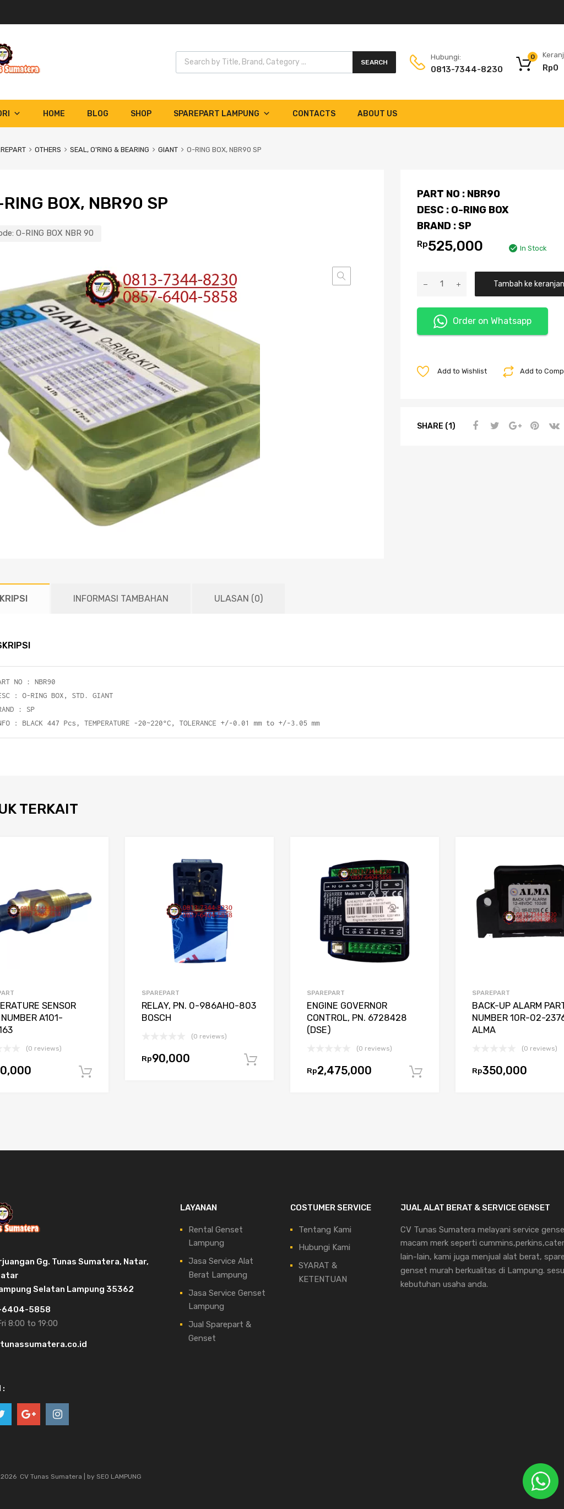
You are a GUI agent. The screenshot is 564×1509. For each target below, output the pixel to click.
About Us (377, 113)
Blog (98, 113)
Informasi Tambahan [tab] (121, 598)
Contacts (313, 113)
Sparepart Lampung (221, 113)
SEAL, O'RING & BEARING (109, 149)
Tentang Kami (325, 1230)
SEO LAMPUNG (119, 1476)
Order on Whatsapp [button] (482, 321)
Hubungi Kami (324, 1247)
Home (54, 113)
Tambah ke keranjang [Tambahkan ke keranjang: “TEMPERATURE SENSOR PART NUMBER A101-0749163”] (85, 1072)
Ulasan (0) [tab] (238, 598)
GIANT (168, 149)
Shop (141, 113)
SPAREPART (161, 993)
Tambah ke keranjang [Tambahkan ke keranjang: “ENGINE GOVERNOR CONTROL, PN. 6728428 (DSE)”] (415, 1072)
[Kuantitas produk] (441, 284)
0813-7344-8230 (458, 69)
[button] (341, 276)
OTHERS (48, 149)
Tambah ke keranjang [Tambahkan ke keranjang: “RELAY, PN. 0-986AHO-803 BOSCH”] (250, 1060)
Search (374, 62)
